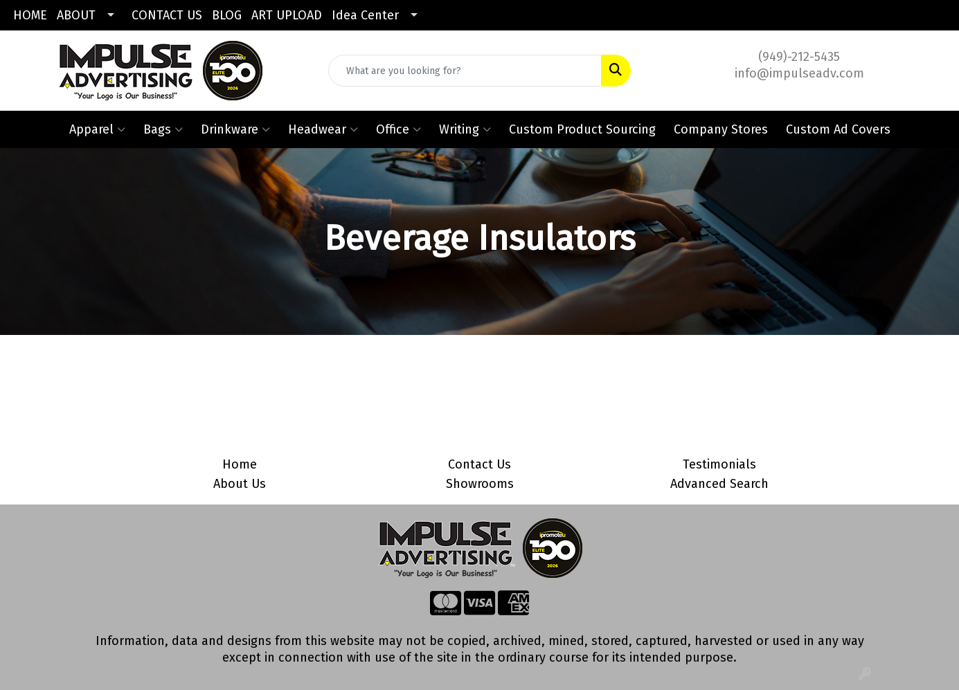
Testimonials (719, 464)
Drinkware (235, 129)
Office (398, 129)
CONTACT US (167, 15)
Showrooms (480, 483)
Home (239, 464)
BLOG (227, 15)
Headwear (323, 129)
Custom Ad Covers (838, 129)
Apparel (97, 129)
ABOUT (76, 15)
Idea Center (365, 15)
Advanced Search (719, 483)
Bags (163, 129)
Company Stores (721, 129)
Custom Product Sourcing (582, 129)
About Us (239, 483)
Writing (465, 129)
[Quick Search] (465, 71)
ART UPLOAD (286, 15)
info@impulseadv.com (799, 73)
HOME (30, 15)
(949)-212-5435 (799, 56)
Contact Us (479, 464)
